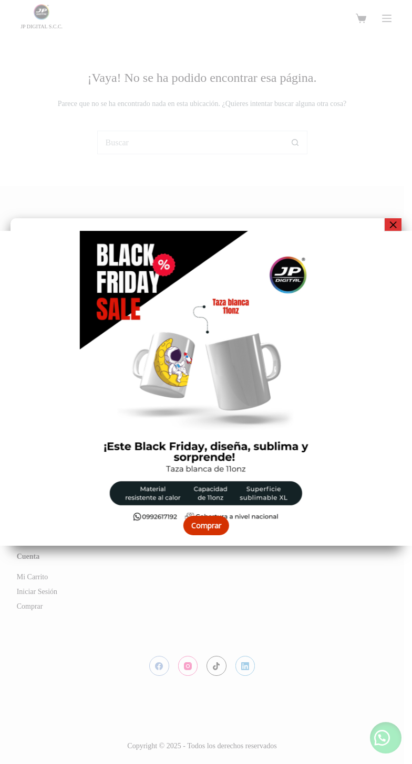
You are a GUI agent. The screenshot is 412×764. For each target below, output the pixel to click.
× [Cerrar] (393, 224)
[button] (15, 388)
